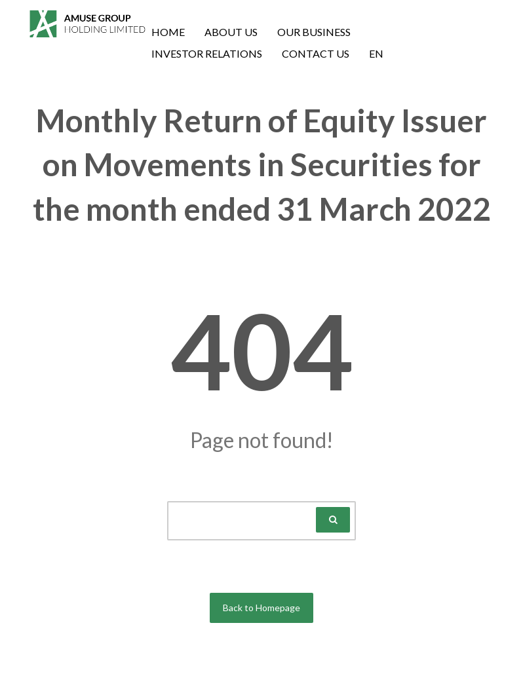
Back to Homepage (261, 607)
